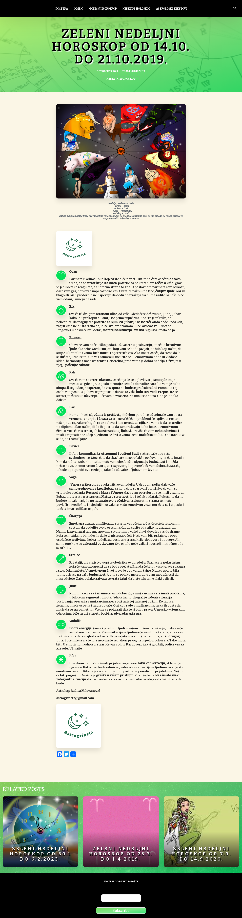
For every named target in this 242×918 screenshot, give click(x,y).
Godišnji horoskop (103, 9)
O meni (78, 9)
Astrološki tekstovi (171, 9)
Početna (61, 9)
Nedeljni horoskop (136, 9)
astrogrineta (135, 71)
